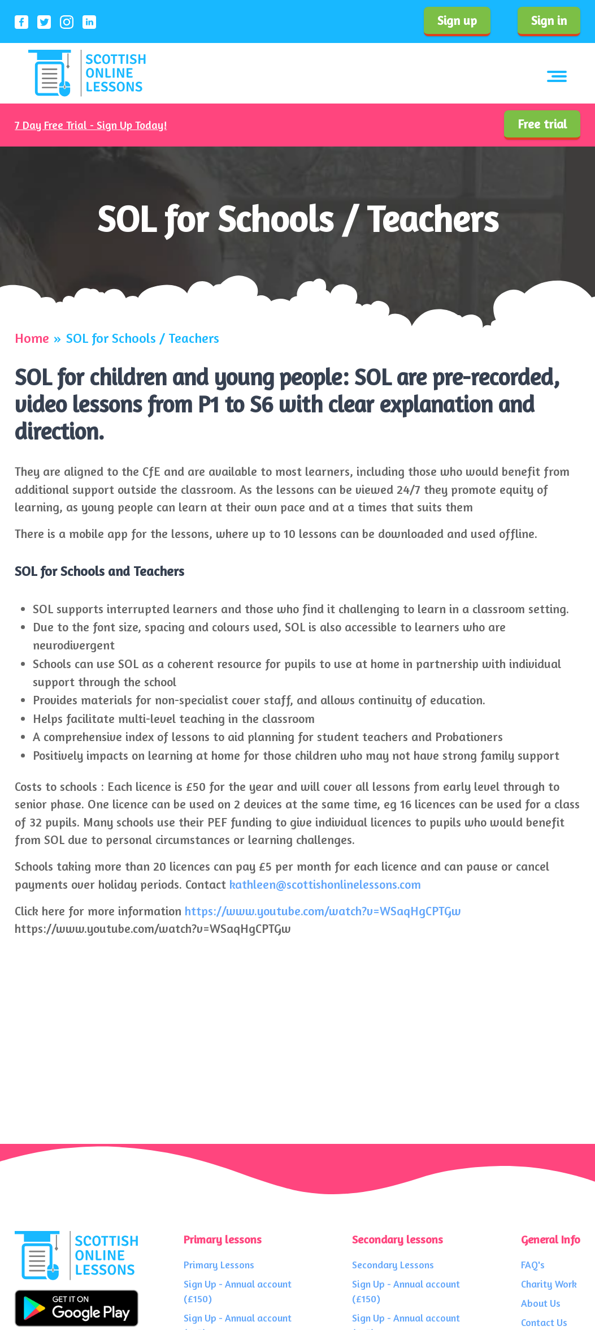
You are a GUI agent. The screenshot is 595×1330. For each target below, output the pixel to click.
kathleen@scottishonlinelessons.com (325, 884)
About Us (541, 1303)
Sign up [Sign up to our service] (457, 20)
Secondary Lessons (393, 1265)
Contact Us (544, 1322)
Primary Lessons (219, 1265)
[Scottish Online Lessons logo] (87, 73)
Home (32, 338)
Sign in (549, 20)
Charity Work (549, 1284)
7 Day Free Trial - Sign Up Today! (91, 125)
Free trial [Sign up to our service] (542, 124)
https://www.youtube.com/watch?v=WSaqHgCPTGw (323, 910)
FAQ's (533, 1265)
